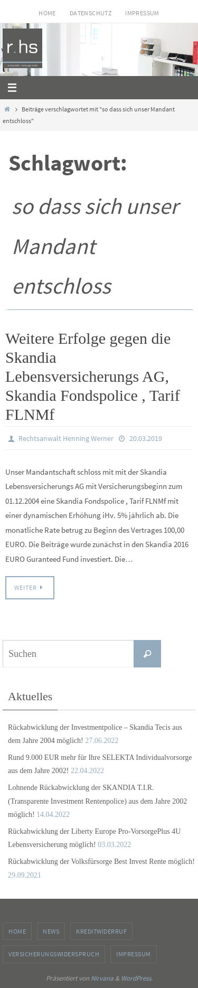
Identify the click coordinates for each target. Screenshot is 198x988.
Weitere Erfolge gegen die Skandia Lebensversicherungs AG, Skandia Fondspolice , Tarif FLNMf (92, 376)
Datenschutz (90, 13)
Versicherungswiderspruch (53, 954)
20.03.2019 (145, 438)
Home (47, 13)
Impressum (142, 13)
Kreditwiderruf (101, 931)
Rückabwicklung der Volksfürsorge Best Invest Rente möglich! (101, 861)
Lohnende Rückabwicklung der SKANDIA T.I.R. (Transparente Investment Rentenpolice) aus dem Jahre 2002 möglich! (97, 801)
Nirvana (102, 978)
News (51, 931)
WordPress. (137, 978)
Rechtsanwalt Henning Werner (66, 438)
